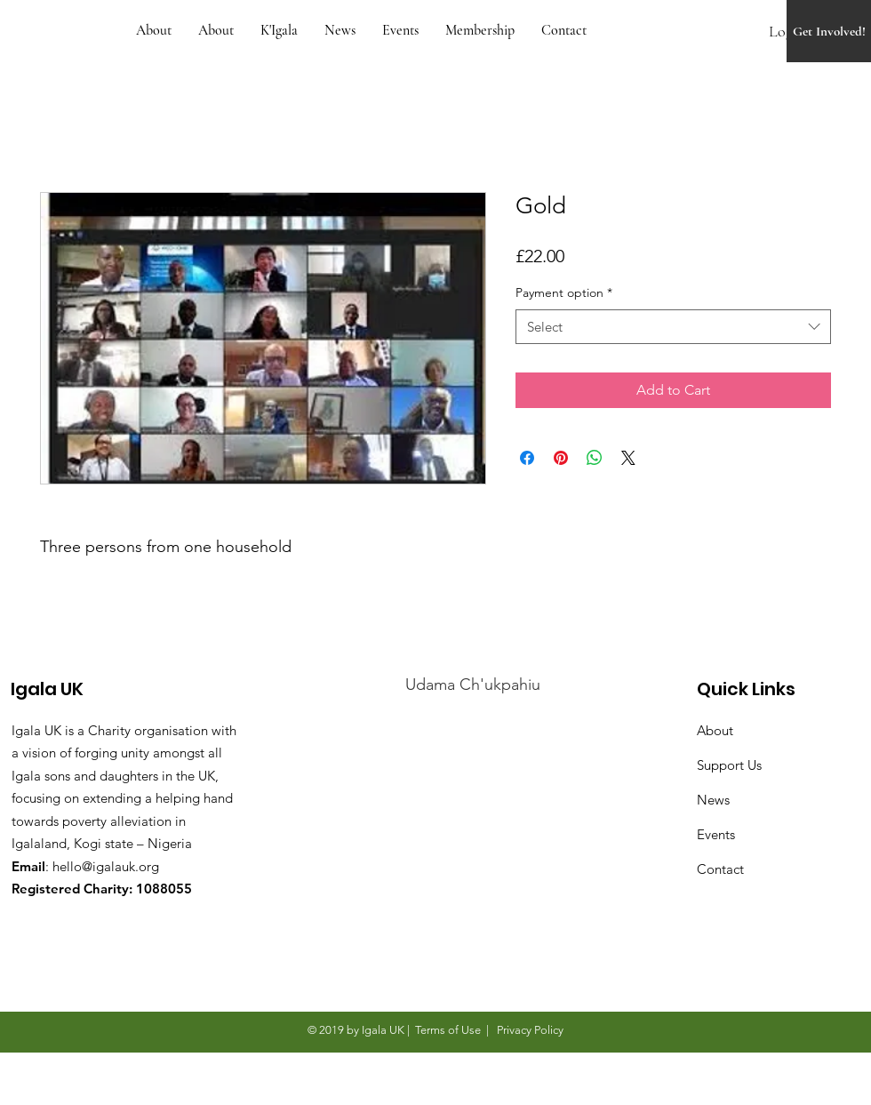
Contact (720, 869)
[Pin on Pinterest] (560, 457)
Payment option (563, 292)
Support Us (729, 765)
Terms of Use (448, 1030)
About (715, 730)
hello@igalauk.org (105, 866)
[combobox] (673, 326)
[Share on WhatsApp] (594, 457)
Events (716, 834)
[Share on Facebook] (527, 457)
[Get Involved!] (829, 31)
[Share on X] (628, 457)
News (713, 799)
